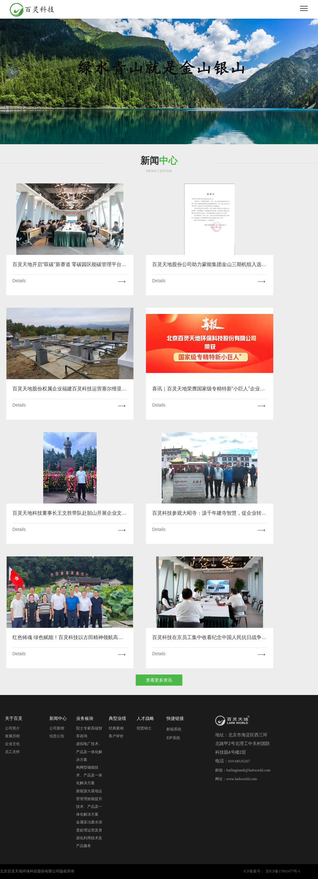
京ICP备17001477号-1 (283, 871)
